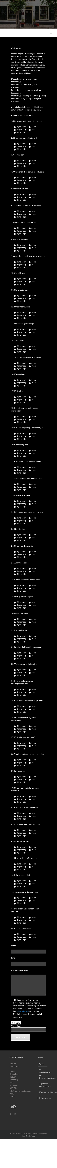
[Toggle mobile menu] (51, 32)
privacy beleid (22, 1011)
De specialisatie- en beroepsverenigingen (42, 1073)
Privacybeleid (42, 1098)
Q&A (41, 1063)
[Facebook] (11, 1114)
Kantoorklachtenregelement (42, 1092)
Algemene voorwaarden (42, 1085)
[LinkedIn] (15, 1114)
